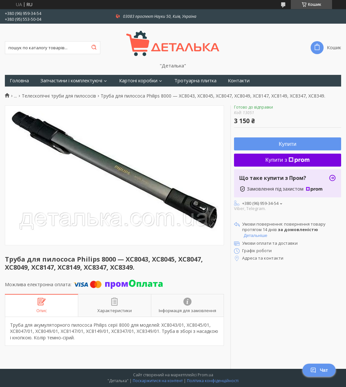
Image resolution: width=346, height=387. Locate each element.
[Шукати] (93, 47)
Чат (319, 370)
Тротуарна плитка (195, 80)
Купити (287, 144)
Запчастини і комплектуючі (71, 80)
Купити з (288, 160)
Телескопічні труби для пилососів (59, 96)
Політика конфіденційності (213, 380)
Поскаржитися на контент (158, 380)
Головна (19, 80)
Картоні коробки (138, 80)
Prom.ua (205, 375)
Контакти (239, 80)
